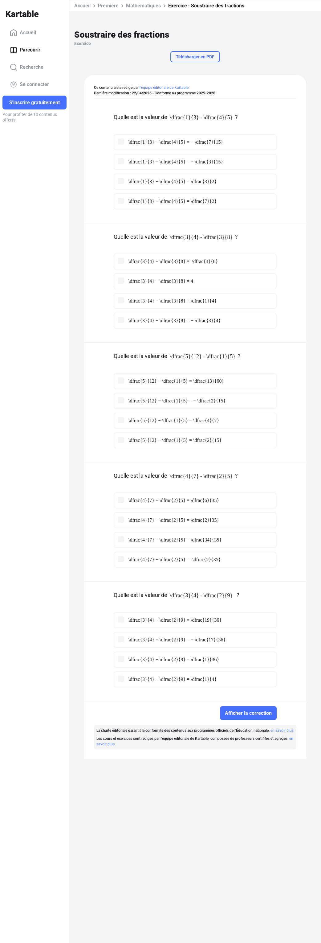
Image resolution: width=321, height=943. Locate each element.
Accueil (23, 32)
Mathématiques (143, 6)
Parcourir (25, 50)
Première (108, 6)
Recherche (26, 67)
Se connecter (29, 84)
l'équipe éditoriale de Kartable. (164, 87)
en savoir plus (282, 730)
